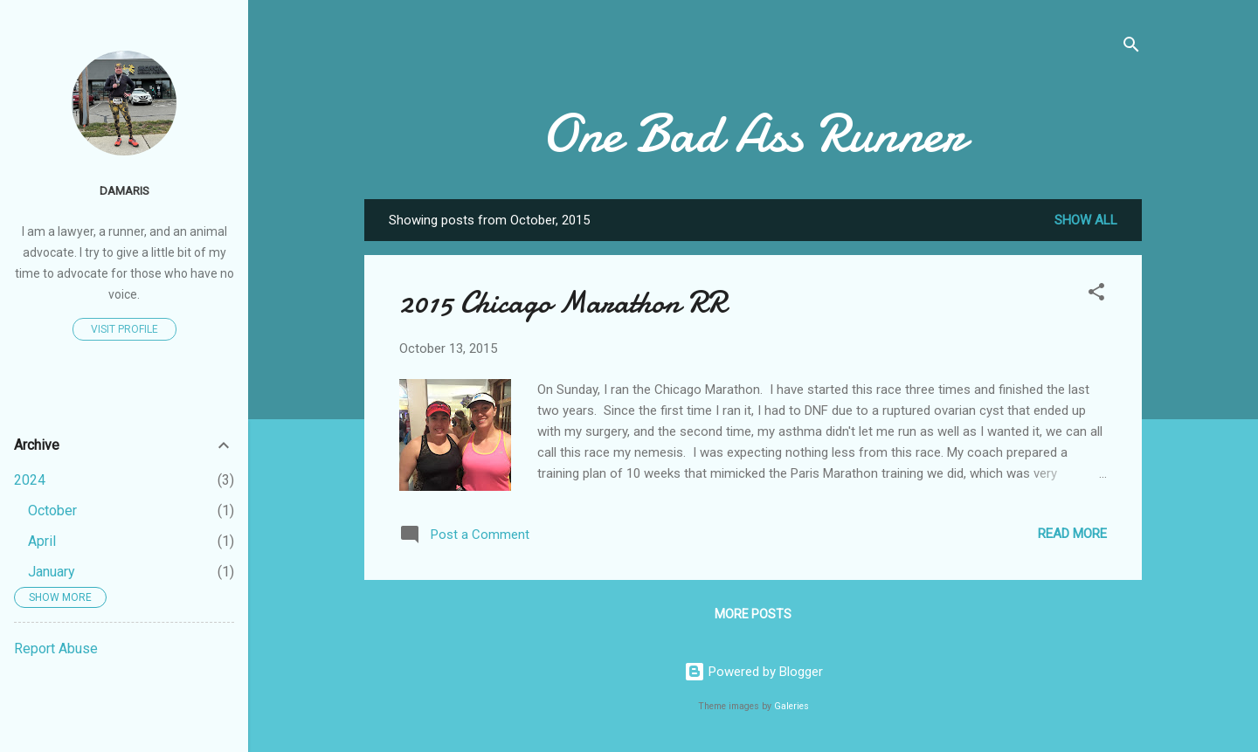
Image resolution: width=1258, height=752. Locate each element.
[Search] (1131, 47)
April (42, 541)
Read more (1072, 534)
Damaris (124, 190)
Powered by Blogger (753, 672)
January (51, 571)
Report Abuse (56, 648)
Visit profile (124, 329)
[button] (1096, 294)
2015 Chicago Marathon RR (562, 302)
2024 (29, 480)
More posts (753, 614)
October (52, 510)
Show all (1085, 220)
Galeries (791, 706)
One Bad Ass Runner (753, 133)
